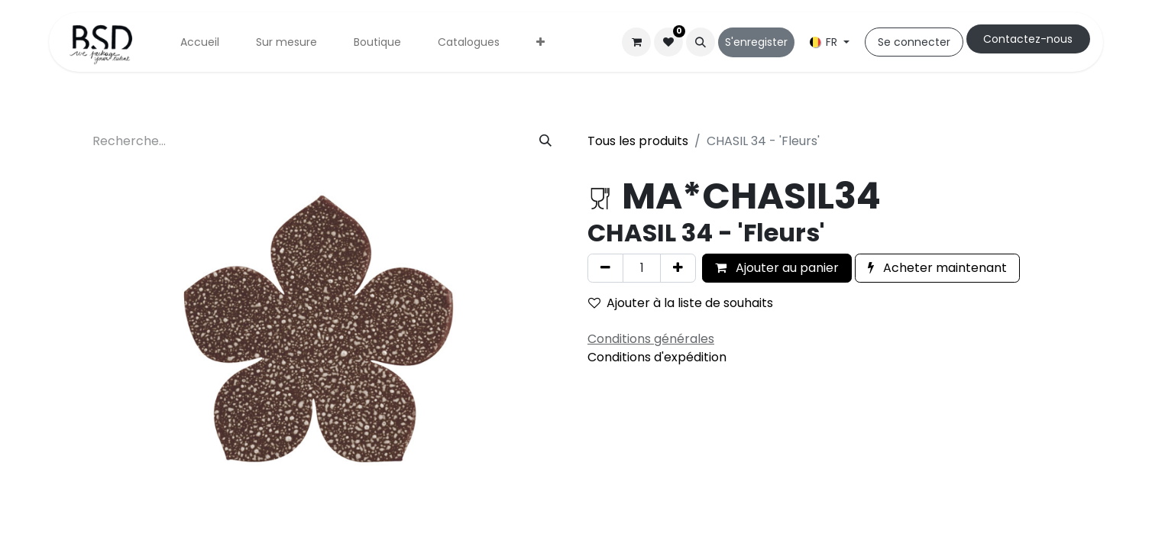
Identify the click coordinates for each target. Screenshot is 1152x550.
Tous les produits (637, 141)
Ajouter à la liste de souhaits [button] (680, 303)
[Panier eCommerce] (636, 42)
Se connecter (914, 42)
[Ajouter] (678, 268)
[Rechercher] (545, 141)
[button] (700, 42)
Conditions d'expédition (656, 357)
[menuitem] (200, 42)
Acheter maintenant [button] (937, 268)
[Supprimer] (605, 268)
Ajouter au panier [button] (777, 268)
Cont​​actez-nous (1028, 39)
